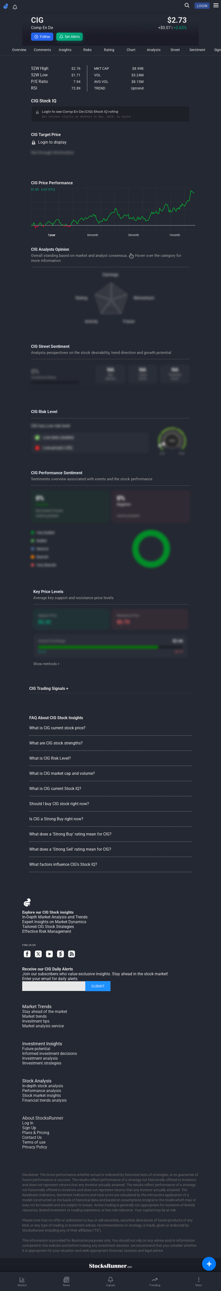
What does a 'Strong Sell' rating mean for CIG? (70, 849)
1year (51, 235)
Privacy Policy (34, 1147)
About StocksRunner (42, 1118)
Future (128, 321)
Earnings (110, 274)
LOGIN (202, 6)
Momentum (144, 298)
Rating (81, 298)
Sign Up (29, 1127)
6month (92, 235)
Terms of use (33, 1142)
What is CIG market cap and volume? (62, 773)
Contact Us (32, 1137)
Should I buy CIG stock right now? (59, 803)
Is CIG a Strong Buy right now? (56, 819)
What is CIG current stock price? (57, 728)
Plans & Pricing (35, 1132)
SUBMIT (98, 986)
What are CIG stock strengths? (56, 743)
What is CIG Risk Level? (50, 758)
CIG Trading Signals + (48, 688)
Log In (27, 1123)
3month (133, 235)
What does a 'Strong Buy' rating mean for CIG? (70, 834)
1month (174, 235)
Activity (91, 321)
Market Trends (36, 1006)
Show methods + (46, 664)
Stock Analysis (36, 1080)
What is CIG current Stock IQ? (55, 788)
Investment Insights (42, 1043)
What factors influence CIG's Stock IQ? (63, 864)
